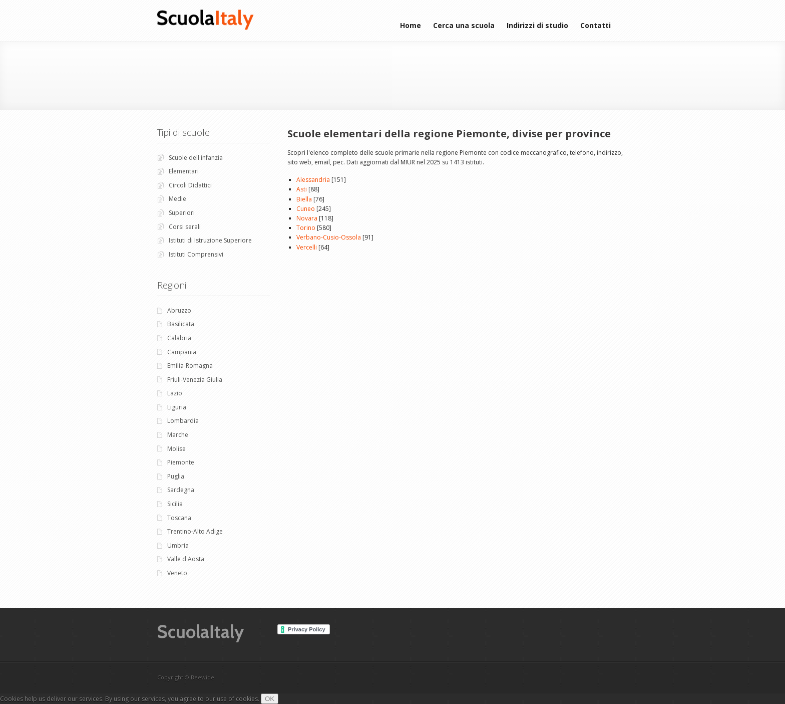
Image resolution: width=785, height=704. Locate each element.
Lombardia (183, 420)
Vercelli (306, 247)
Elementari (184, 171)
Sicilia (175, 504)
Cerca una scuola (464, 25)
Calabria (179, 338)
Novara (306, 218)
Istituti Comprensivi (196, 254)
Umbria (178, 545)
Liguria (176, 407)
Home (410, 25)
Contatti (595, 25)
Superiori (182, 212)
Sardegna (180, 490)
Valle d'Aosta (185, 559)
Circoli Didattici (190, 185)
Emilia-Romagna (190, 365)
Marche (177, 434)
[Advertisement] (395, 74)
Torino (305, 227)
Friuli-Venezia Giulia (194, 379)
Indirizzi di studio (537, 25)
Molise (176, 448)
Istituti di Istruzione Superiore (210, 240)
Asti (301, 189)
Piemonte (180, 462)
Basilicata (180, 324)
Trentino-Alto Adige (195, 531)
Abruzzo (179, 310)
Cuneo (305, 208)
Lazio (174, 393)
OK (269, 698)
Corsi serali (185, 226)
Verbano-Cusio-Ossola (328, 237)
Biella (304, 199)
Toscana (179, 518)
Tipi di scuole (183, 132)
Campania (181, 352)
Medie (177, 198)
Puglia (175, 476)
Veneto (177, 573)
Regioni (171, 285)
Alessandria (313, 179)
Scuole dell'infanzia (196, 157)
